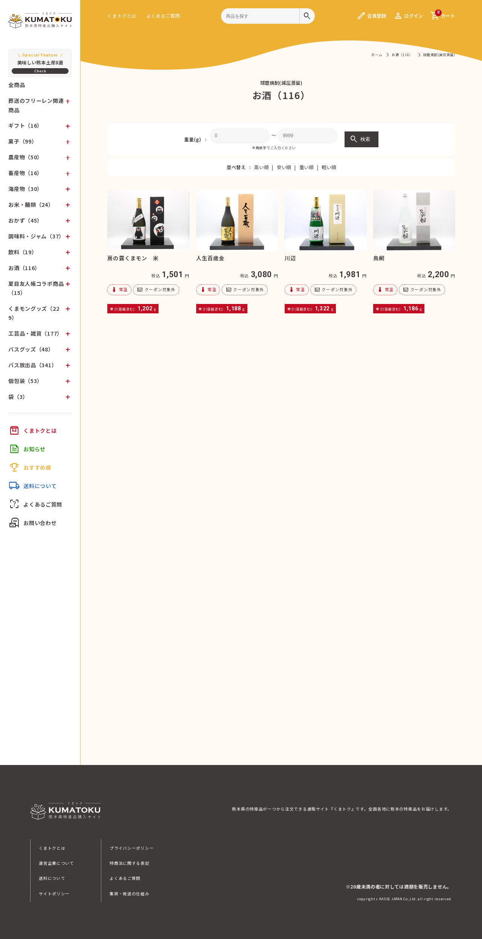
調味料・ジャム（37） (36, 236)
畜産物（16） (25, 173)
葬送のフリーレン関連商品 (36, 105)
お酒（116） (24, 268)
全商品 (16, 85)
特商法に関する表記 (129, 863)
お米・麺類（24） (30, 204)
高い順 (261, 167)
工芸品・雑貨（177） (35, 333)
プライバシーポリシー (132, 848)
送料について (52, 878)
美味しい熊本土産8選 (40, 59)
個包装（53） (25, 381)
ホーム (376, 54)
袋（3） (18, 396)
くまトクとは (121, 15)
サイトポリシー (54, 893)
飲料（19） (22, 252)
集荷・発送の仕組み (129, 893)
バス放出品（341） (32, 365)
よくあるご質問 (163, 15)
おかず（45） (25, 220)
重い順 (306, 167)
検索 (359, 139)
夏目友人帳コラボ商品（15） (36, 288)
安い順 (284, 167)
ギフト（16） (25, 125)
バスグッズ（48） (30, 349)
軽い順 (329, 167)
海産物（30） (25, 188)
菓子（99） (22, 141)
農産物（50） (25, 157)
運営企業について (56, 863)
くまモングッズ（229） (33, 313)
